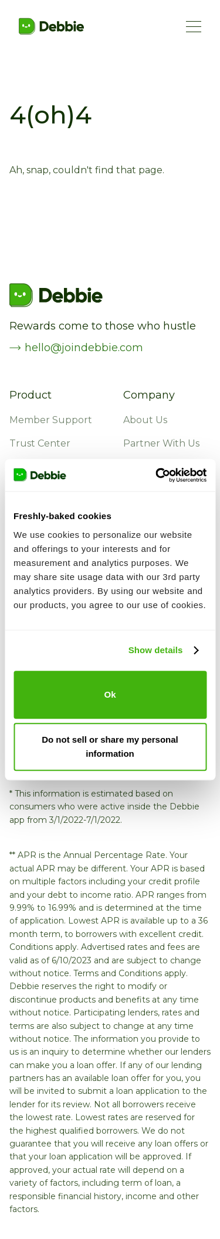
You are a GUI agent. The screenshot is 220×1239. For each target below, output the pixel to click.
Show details (155, 650)
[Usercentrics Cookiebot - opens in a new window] (157, 475)
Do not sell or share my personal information (110, 746)
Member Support (50, 420)
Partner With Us (161, 443)
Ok (110, 694)
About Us (145, 420)
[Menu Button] (193, 26)
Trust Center (39, 443)
